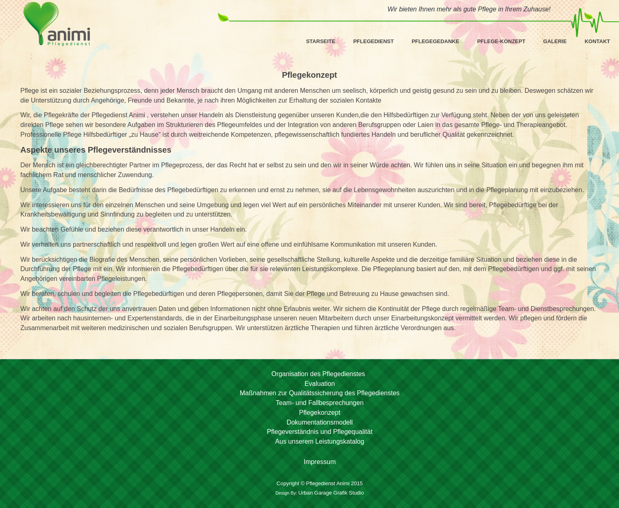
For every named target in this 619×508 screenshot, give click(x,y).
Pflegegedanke (435, 41)
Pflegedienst (373, 41)
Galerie (555, 41)
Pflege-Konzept (501, 41)
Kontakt (597, 41)
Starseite (320, 41)
